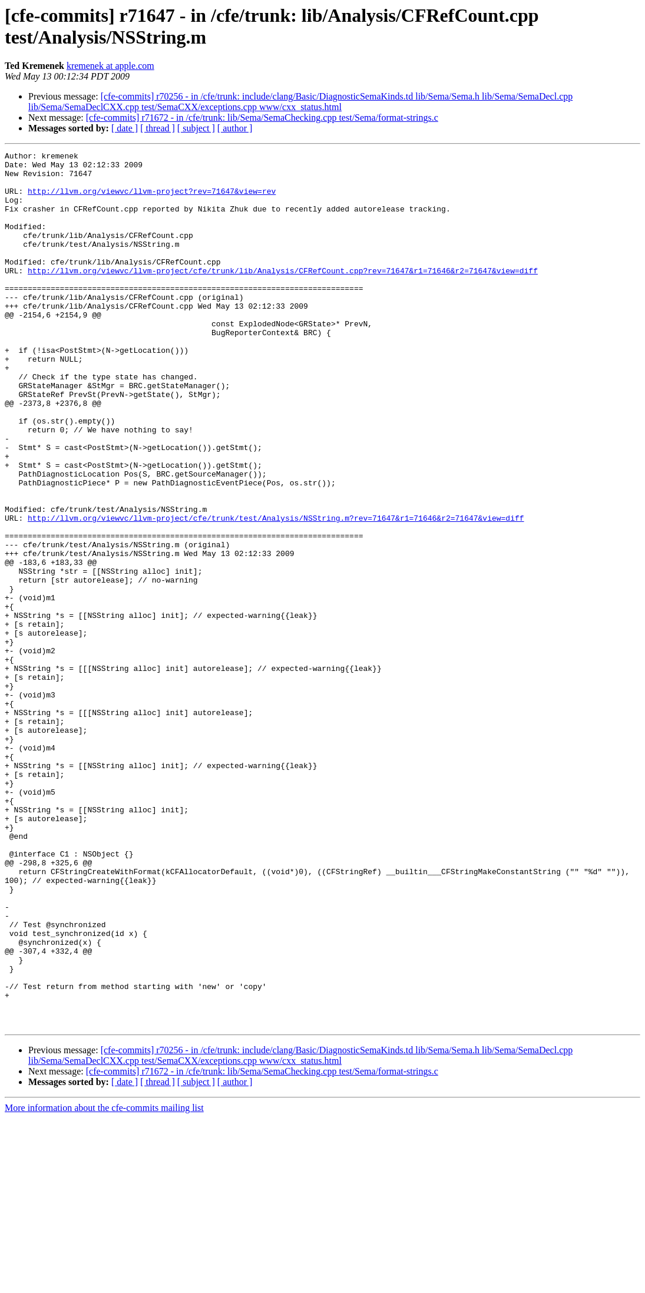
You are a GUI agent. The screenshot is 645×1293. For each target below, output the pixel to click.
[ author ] (235, 128)
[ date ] (124, 128)
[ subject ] (196, 128)
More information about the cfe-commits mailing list (104, 1283)
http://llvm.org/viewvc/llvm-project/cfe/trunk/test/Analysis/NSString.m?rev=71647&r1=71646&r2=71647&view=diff (276, 592)
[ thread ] (157, 128)
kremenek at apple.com (110, 66)
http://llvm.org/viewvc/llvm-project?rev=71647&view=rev (152, 199)
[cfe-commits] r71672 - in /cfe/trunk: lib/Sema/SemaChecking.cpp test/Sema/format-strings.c (262, 118)
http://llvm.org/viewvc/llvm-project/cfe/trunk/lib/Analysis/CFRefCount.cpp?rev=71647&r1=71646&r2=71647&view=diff (283, 295)
